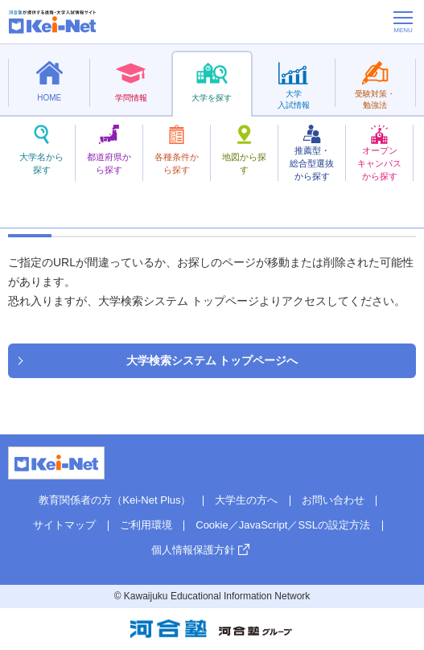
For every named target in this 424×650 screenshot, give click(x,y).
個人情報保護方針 (193, 550)
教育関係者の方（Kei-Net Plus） (115, 500)
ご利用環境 (146, 525)
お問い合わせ (333, 500)
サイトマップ (64, 525)
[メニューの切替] (403, 22)
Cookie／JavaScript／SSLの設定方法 (283, 525)
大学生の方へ (246, 500)
